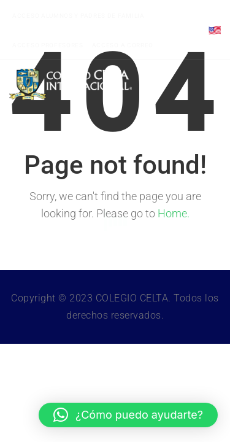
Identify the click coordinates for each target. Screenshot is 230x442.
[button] (128, 415)
